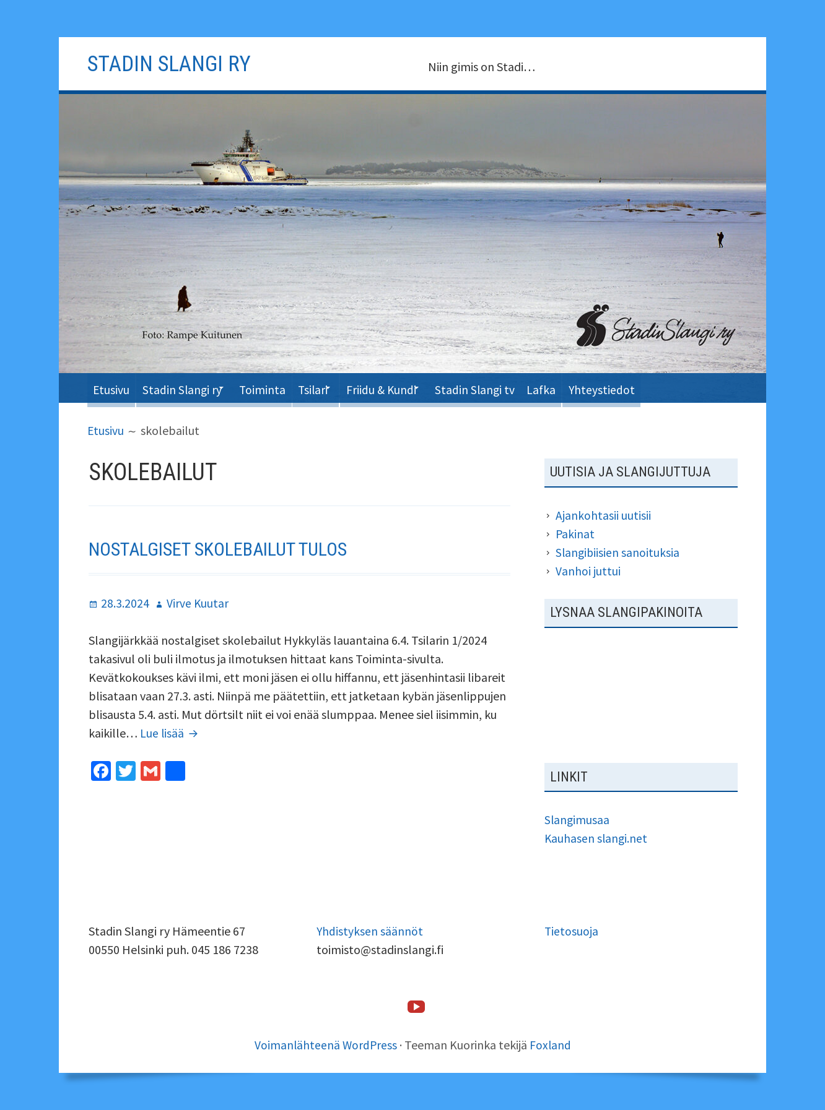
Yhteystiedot (653, 387)
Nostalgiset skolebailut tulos (227, 548)
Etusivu (113, 387)
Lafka (588, 387)
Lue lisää (171, 733)
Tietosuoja (571, 931)
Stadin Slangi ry (189, 387)
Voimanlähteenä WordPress (325, 1044)
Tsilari (336, 387)
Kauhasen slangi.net (596, 838)
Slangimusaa (577, 819)
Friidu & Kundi (413, 387)
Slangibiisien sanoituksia (618, 552)
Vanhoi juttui (588, 571)
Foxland (551, 1044)
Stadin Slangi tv (515, 387)
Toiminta (279, 387)
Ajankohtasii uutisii (603, 515)
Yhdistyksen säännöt (370, 931)
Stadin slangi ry (175, 63)
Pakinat (575, 533)
